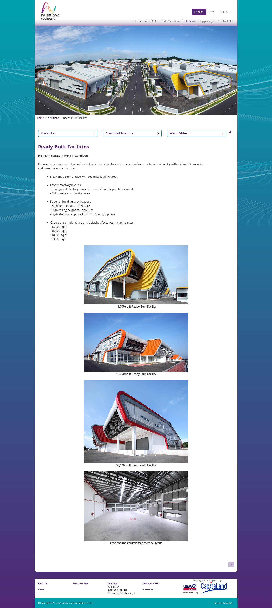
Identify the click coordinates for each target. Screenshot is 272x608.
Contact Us (225, 21)
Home (138, 21)
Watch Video (178, 133)
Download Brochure (119, 133)
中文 (211, 12)
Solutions (53, 118)
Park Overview (170, 21)
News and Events (151, 583)
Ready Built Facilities (117, 589)
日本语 (224, 12)
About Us (42, 583)
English (199, 12)
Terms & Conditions (223, 603)
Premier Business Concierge (121, 593)
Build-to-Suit (113, 586)
